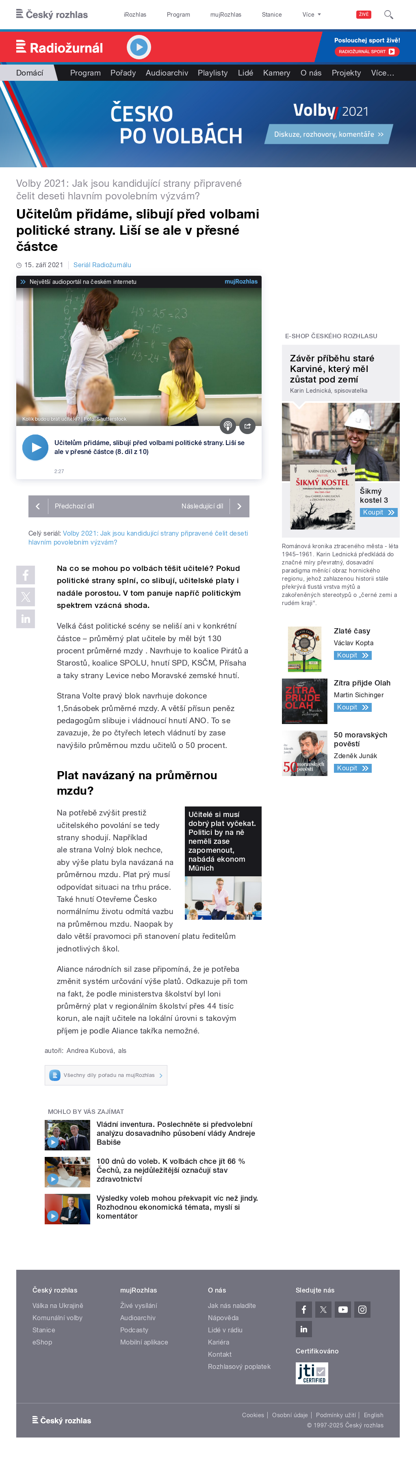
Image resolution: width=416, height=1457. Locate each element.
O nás (311, 72)
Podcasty (134, 1330)
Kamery (277, 72)
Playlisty (213, 72)
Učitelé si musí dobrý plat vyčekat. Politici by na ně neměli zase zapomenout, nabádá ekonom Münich (222, 841)
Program (166, 14)
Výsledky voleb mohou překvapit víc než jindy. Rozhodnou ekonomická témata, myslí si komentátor (177, 1207)
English (374, 1415)
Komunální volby (57, 1318)
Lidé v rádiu (225, 1330)
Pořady (123, 72)
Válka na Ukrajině (57, 1306)
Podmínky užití (336, 1415)
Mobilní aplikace (144, 1342)
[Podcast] (228, 426)
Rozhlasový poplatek (239, 1367)
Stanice (243, 14)
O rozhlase (280, 14)
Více (382, 72)
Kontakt (220, 1354)
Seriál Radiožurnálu (102, 265)
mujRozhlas (205, 14)
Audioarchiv (167, 72)
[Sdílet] (247, 426)
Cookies (253, 1415)
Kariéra (218, 1342)
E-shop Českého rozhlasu (331, 336)
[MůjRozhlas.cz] (241, 282)
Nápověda (223, 1318)
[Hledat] (389, 14)
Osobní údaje (290, 1415)
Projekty (347, 72)
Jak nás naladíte (232, 1306)
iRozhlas (131, 14)
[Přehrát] (35, 447)
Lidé (246, 72)
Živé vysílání (138, 1306)
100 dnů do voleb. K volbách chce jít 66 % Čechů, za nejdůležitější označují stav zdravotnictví (171, 1170)
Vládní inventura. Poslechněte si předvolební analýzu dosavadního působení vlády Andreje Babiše (176, 1133)
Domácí (29, 72)
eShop (42, 1342)
